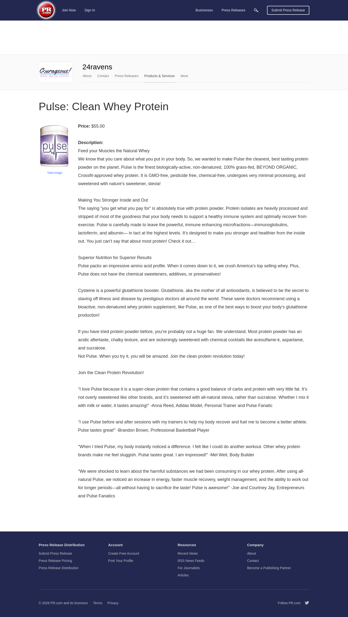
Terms (97, 603)
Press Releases (126, 76)
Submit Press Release (288, 10)
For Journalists (189, 568)
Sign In (90, 10)
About (87, 76)
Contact (103, 76)
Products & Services (159, 76)
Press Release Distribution (59, 568)
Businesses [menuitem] (204, 10)
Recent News (188, 553)
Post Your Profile (120, 561)
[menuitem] (256, 10)
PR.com (57, 603)
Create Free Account (123, 553)
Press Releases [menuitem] (233, 10)
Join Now (69, 10)
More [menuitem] (184, 76)
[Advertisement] (174, 37)
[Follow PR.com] (305, 603)
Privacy (112, 603)
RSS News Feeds (191, 561)
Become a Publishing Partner (269, 568)
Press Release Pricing (55, 561)
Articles (183, 575)
